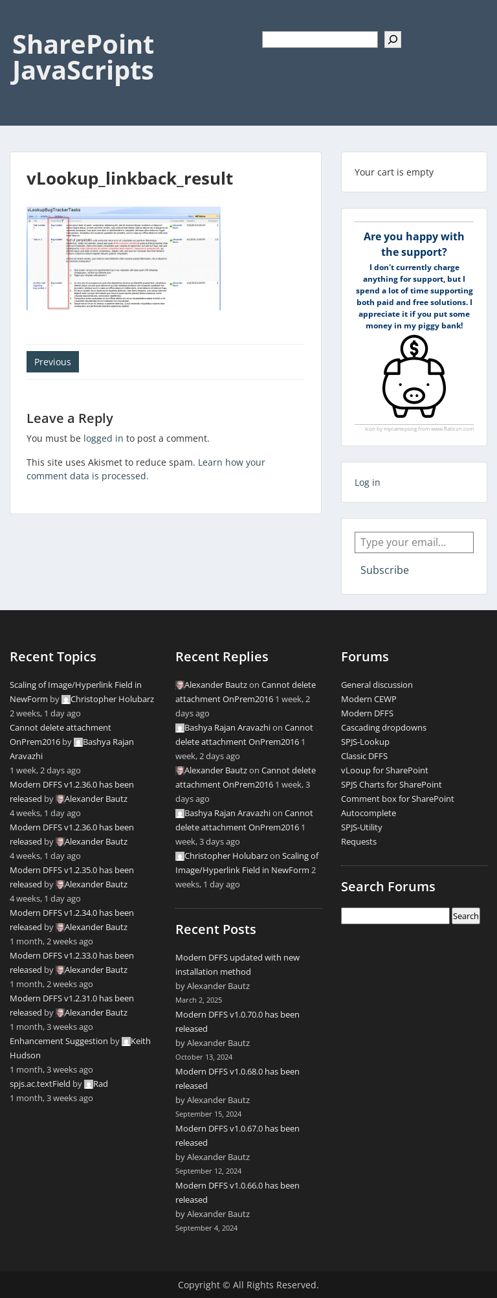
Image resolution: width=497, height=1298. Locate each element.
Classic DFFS (364, 756)
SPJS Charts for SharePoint (391, 784)
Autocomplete (368, 813)
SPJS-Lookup (365, 741)
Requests (359, 841)
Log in (368, 482)
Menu (23, 22)
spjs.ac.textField (40, 1083)
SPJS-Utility (361, 827)
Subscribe (384, 570)
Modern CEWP (369, 699)
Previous (52, 362)
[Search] (392, 39)
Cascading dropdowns (383, 727)
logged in (103, 438)
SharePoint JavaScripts (83, 56)
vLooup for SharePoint (384, 770)
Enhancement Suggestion (59, 1041)
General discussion (377, 684)
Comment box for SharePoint (397, 798)
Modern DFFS (367, 713)
